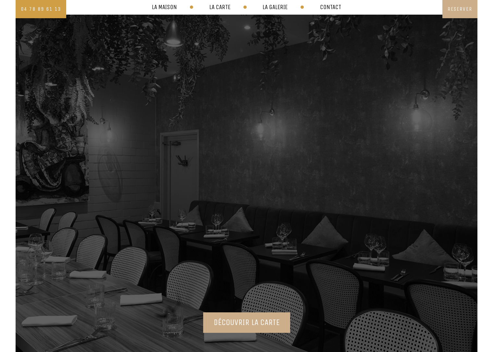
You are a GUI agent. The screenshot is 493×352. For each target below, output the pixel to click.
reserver (460, 9)
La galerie (275, 7)
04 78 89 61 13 (41, 9)
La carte (219, 7)
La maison (164, 7)
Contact (330, 7)
